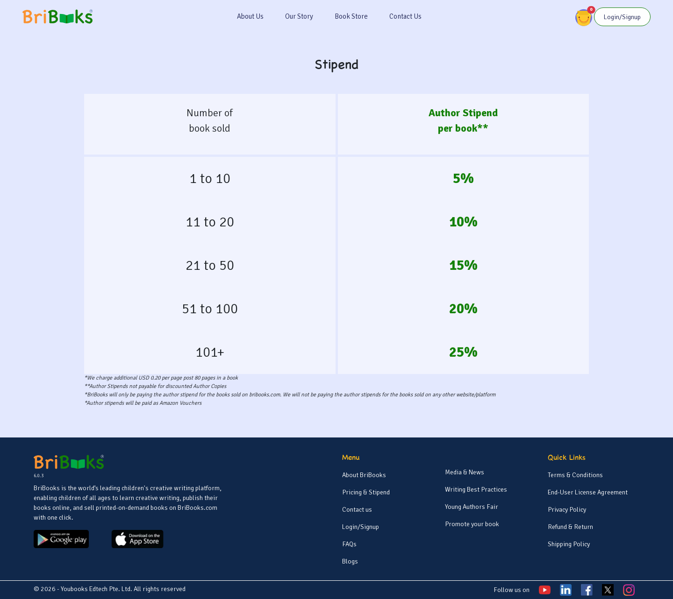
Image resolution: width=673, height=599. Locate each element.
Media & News (464, 472)
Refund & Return (570, 527)
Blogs (350, 561)
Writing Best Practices (476, 489)
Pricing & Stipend (366, 492)
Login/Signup (360, 527)
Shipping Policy (569, 544)
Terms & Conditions (575, 475)
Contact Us (405, 16)
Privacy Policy (567, 510)
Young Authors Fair (471, 507)
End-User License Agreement (588, 492)
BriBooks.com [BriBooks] (197, 508)
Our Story (299, 16)
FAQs (349, 544)
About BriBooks (364, 475)
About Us (250, 16)
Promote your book (472, 524)
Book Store (351, 16)
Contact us (357, 510)
